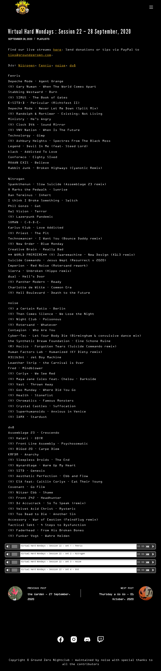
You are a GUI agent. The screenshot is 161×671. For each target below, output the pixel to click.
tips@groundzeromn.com (29, 55)
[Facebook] (60, 639)
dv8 (73, 65)
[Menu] (151, 7)
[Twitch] (100, 639)
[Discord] (87, 639)
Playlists (43, 39)
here (57, 49)
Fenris (45, 65)
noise (60, 65)
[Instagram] (74, 639)
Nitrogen (26, 65)
